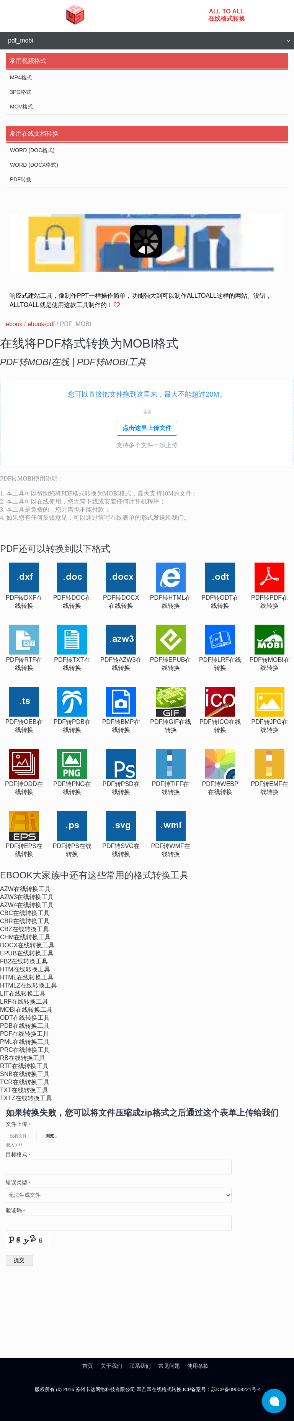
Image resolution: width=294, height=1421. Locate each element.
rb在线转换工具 (22, 1058)
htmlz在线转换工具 (28, 985)
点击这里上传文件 (147, 428)
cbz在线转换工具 (24, 929)
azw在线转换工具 (25, 889)
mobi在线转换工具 (26, 1009)
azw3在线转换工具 (27, 897)
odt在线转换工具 (25, 1017)
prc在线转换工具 (25, 1050)
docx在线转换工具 (27, 945)
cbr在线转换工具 (25, 921)
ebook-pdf (41, 324)
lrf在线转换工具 (24, 1001)
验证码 (15, 1210)
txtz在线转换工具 (26, 1098)
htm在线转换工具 (25, 969)
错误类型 (18, 1182)
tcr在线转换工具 (24, 1082)
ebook (14, 324)
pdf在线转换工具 (24, 1033)
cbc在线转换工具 (25, 913)
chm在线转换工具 (25, 937)
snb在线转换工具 (24, 1074)
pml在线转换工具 (24, 1042)
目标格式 (18, 1154)
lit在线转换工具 (23, 993)
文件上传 (18, 1124)
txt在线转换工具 (24, 1090)
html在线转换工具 (27, 977)
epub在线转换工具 (27, 953)
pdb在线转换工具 (24, 1025)
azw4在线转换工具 (27, 905)
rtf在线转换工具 (24, 1066)
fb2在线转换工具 (24, 961)
